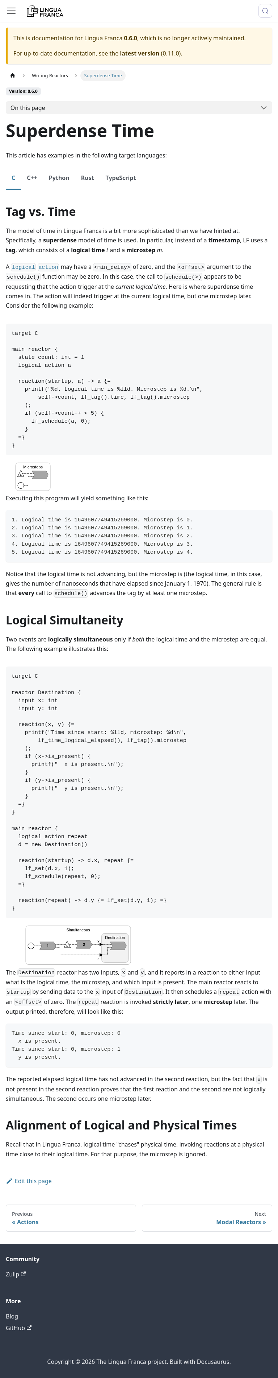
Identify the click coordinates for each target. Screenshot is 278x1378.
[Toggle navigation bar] (11, 10)
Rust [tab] (87, 178)
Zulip (16, 1274)
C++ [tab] (32, 178)
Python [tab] (59, 178)
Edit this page (29, 1181)
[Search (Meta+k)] (265, 11)
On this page (27, 108)
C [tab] (13, 178)
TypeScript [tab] (121, 178)
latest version (139, 53)
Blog (12, 1316)
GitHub (18, 1328)
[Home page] (13, 75)
